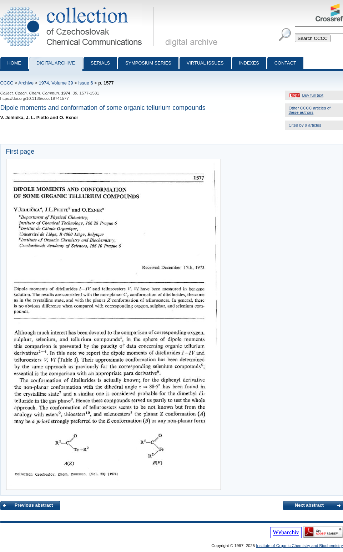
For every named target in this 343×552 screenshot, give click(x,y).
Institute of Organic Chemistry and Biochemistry (299, 545)
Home (14, 63)
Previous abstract (34, 505)
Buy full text (313, 95)
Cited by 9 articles (305, 125)
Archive (26, 83)
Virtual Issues (205, 63)
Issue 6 (85, 83)
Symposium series (148, 63)
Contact (285, 63)
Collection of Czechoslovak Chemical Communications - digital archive (78, 6)
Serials (100, 63)
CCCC (7, 83)
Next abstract (309, 505)
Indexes (249, 63)
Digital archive (55, 63)
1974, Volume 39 (56, 83)
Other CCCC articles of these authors (310, 110)
